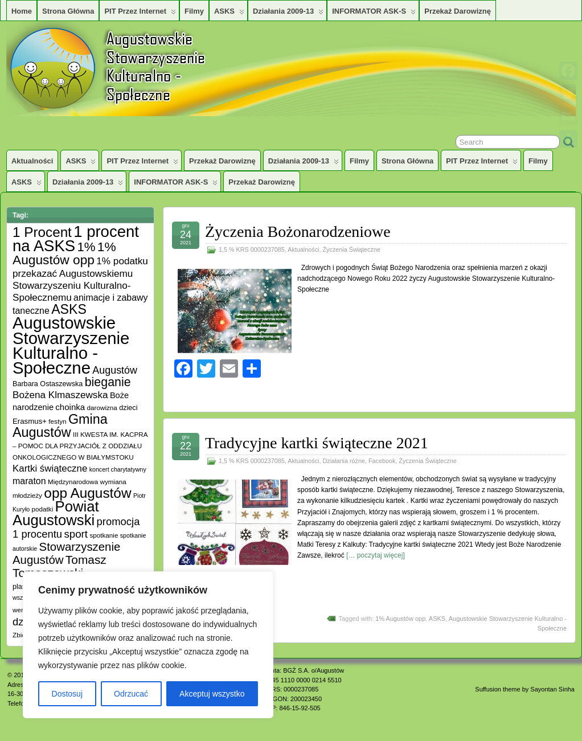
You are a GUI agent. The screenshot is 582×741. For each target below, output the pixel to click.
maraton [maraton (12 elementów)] (29, 481)
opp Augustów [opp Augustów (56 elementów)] (87, 493)
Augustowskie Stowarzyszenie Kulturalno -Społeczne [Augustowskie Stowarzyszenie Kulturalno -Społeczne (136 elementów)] (71, 345)
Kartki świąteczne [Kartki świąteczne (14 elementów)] (50, 468)
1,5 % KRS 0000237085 (252, 249)
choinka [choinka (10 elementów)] (70, 407)
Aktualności (32, 161)
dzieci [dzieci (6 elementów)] (128, 408)
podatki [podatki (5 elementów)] (43, 509)
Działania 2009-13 (288, 14)
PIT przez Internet (140, 14)
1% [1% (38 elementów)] (86, 247)
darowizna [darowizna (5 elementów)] (102, 407)
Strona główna (68, 11)
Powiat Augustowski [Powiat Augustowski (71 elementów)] (56, 513)
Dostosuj (67, 693)
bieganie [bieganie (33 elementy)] (108, 382)
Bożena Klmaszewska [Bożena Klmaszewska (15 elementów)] (60, 394)
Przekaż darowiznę (457, 11)
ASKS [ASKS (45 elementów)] (69, 309)
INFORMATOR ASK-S (374, 14)
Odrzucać (131, 693)
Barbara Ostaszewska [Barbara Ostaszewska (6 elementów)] (48, 384)
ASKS (229, 14)
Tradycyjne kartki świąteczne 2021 (316, 443)
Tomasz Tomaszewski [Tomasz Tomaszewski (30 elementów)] (59, 566)
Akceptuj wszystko (211, 693)
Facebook (381, 460)
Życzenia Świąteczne (351, 249)
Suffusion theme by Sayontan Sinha (525, 689)
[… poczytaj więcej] (375, 555)
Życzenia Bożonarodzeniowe (298, 231)
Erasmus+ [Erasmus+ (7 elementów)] (30, 421)
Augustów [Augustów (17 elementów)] (114, 370)
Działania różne (343, 460)
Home (21, 11)
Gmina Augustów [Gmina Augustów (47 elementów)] (60, 426)
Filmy (194, 11)
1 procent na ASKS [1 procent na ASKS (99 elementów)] (76, 239)
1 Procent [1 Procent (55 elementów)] (42, 232)
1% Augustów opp (400, 618)
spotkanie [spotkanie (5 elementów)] (103, 535)
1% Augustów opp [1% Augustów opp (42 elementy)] (64, 253)
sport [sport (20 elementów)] (76, 534)
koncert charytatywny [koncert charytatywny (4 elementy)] (117, 469)
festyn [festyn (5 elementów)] (57, 421)
